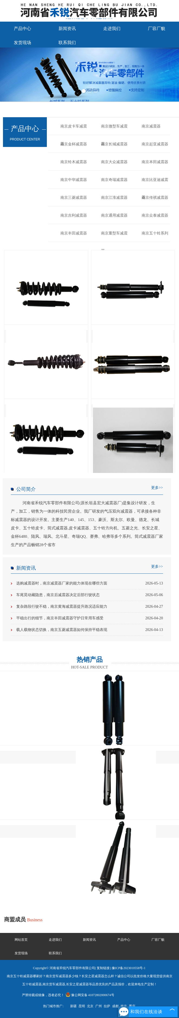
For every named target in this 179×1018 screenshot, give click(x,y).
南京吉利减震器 (73, 215)
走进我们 (112, 28)
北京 (90, 1006)
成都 (115, 1006)
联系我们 (67, 42)
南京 (124, 1006)
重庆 (132, 1006)
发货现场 (22, 42)
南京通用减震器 (114, 215)
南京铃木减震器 (73, 162)
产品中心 (22, 28)
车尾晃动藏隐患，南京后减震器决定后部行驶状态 (89, 595)
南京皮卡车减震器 (73, 129)
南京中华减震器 (73, 180)
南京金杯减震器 (73, 144)
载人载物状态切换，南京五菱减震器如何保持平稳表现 (89, 630)
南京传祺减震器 (155, 198)
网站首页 (21, 940)
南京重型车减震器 (114, 236)
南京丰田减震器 (73, 233)
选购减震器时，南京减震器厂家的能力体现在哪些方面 (89, 583)
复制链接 (103, 968)
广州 (98, 1006)
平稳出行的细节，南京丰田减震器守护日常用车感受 (89, 618)
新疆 (73, 1006)
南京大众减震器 (114, 162)
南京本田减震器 (155, 162)
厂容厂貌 (156, 28)
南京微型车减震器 (114, 129)
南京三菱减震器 (73, 198)
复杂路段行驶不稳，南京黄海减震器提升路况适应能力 (89, 606)
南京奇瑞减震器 (114, 180)
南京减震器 (151, 126)
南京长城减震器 (114, 144)
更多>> (157, 488)
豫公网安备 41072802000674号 (90, 995)
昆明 (82, 1006)
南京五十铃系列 (155, 233)
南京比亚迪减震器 (155, 183)
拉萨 (107, 1006)
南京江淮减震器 (114, 198)
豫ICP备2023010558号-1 (129, 968)
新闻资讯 (67, 28)
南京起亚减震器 (155, 144)
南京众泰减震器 (155, 215)
